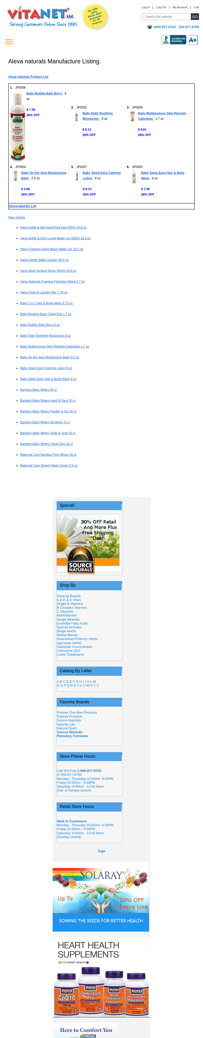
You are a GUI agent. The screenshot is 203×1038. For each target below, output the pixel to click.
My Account (180, 7)
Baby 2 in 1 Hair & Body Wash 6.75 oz (46, 303)
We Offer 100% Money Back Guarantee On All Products (96, 17)
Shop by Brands (70, 596)
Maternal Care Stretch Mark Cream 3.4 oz (49, 465)
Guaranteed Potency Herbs (77, 639)
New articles (16, 217)
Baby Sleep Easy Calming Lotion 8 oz (46, 368)
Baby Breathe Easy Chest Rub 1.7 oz (45, 314)
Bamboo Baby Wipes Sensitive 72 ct (45, 422)
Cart (196, 7)
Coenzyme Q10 (68, 651)
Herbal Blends (67, 635)
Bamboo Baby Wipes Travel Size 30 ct (46, 444)
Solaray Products (69, 716)
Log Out (161, 7)
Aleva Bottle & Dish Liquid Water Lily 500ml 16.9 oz (55, 238)
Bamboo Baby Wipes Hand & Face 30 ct (48, 400)
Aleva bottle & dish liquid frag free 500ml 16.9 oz (53, 227)
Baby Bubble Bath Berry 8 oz (40, 325)
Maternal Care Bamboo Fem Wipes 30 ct (48, 455)
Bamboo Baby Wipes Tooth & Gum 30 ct (48, 433)
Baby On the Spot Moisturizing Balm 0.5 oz (49, 357)
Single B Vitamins (70, 604)
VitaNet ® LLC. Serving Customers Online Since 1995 (42, 17)
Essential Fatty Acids (72, 623)
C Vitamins (65, 611)
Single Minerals (68, 619)
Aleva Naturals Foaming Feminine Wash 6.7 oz (52, 281)
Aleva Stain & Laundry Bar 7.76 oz (44, 292)
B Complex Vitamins (72, 608)
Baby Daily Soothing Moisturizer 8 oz (45, 335)
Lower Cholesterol (70, 654)
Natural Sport (67, 728)
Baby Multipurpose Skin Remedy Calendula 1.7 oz (54, 346)
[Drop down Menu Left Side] (9, 42)
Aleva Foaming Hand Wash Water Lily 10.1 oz (51, 249)
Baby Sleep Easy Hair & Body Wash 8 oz (48, 379)
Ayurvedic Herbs (69, 643)
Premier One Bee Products (77, 712)
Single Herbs (66, 631)
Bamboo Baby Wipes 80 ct (38, 390)
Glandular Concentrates (74, 647)
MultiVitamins (67, 615)
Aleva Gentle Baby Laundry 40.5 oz (44, 260)
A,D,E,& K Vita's (69, 600)
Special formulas (69, 627)
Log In (146, 7)
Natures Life (66, 724)
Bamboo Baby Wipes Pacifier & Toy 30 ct (48, 411)
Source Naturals (69, 720)
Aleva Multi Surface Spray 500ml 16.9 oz (48, 271)
